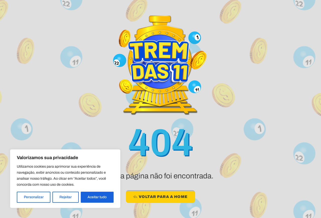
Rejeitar (65, 197)
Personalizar (34, 197)
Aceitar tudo (97, 197)
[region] (65, 178)
